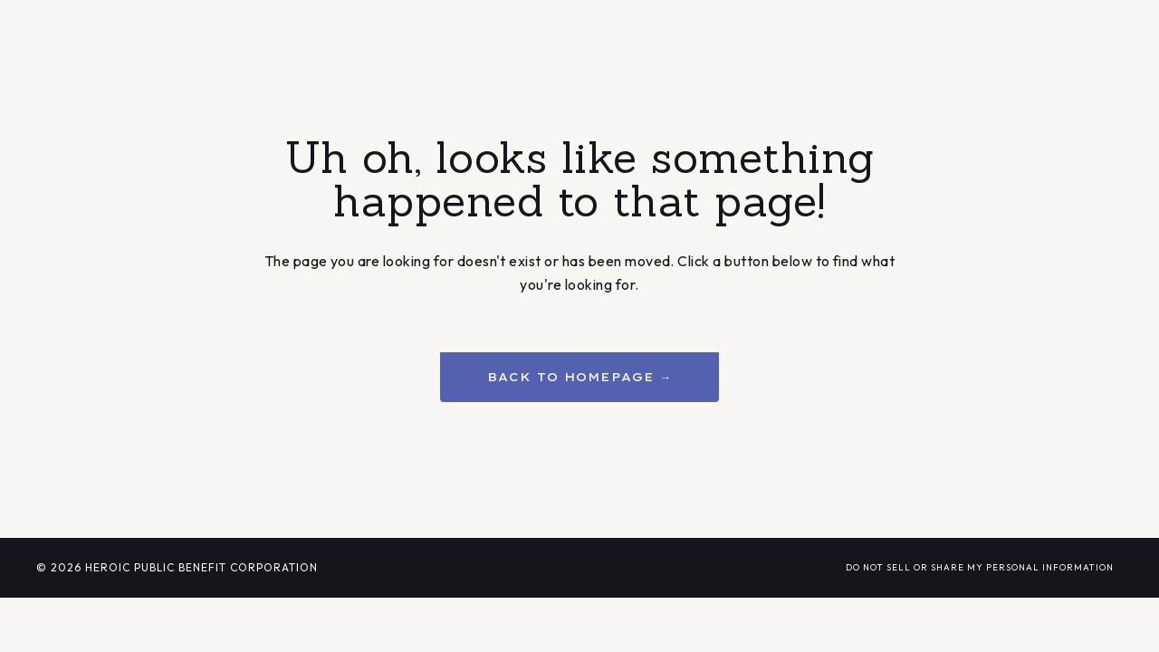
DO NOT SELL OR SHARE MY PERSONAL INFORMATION (980, 566)
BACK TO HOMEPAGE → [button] (580, 376)
